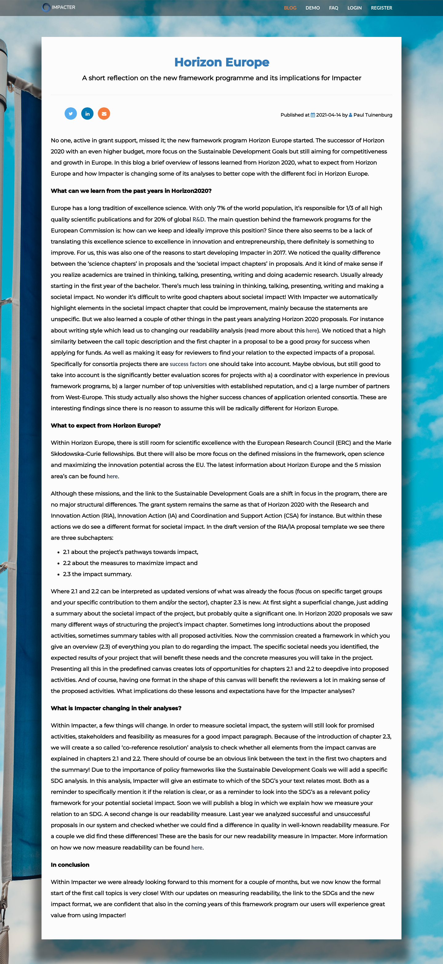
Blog (290, 7)
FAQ (333, 7)
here (311, 330)
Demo (313, 7)
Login (355, 7)
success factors (188, 364)
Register (381, 7)
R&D (198, 219)
